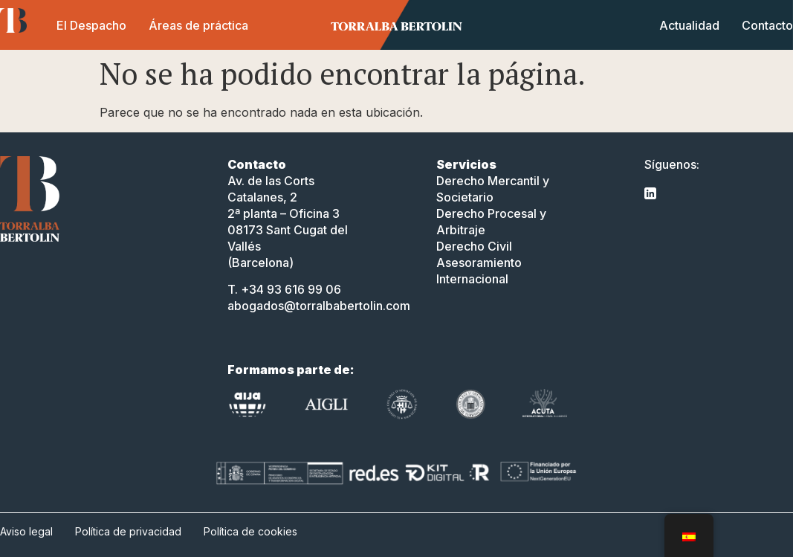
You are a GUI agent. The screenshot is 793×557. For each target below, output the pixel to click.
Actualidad (689, 25)
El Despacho (91, 25)
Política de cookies (250, 531)
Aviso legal (26, 531)
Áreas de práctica (198, 25)
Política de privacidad (128, 531)
